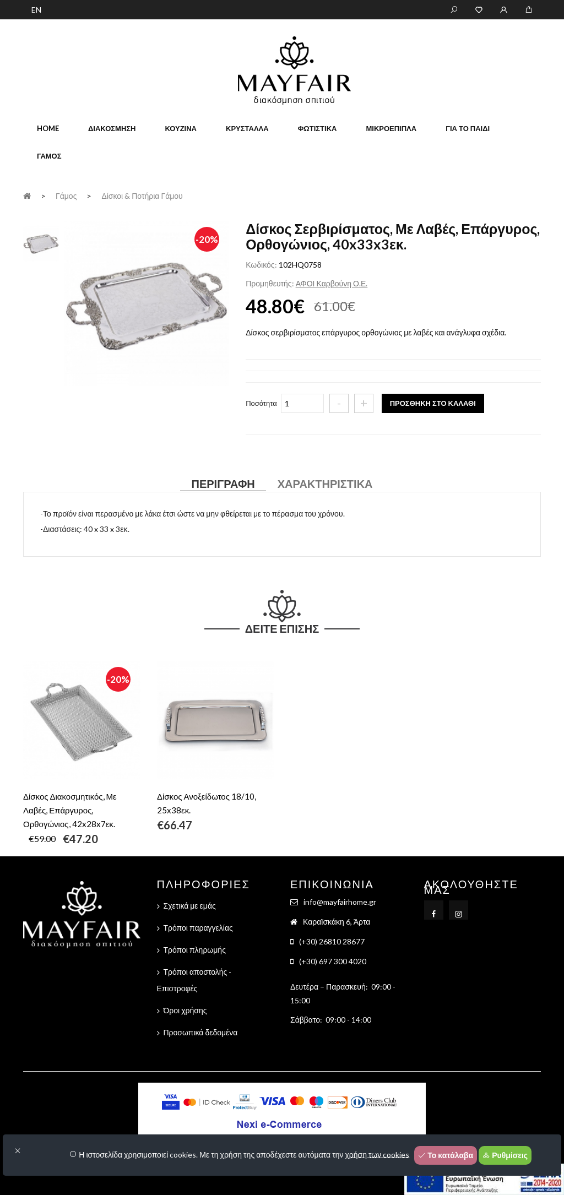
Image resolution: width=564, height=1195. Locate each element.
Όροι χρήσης (185, 1010)
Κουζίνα (181, 128)
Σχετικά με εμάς (190, 905)
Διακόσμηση (111, 128)
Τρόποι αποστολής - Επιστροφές (194, 980)
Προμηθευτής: (270, 283)
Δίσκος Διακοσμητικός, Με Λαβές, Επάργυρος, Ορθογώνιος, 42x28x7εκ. (70, 810)
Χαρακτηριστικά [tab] (325, 483)
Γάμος (49, 155)
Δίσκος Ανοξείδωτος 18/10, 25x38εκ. (206, 803)
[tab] (41, 242)
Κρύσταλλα (247, 128)
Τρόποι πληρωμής (195, 949)
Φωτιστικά (317, 128)
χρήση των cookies (377, 1154)
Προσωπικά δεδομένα (201, 1032)
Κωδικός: (261, 264)
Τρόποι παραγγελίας (198, 927)
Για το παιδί (468, 128)
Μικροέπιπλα (391, 128)
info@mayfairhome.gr (339, 901)
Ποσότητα (261, 403)
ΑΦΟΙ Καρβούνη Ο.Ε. (332, 283)
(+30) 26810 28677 (332, 941)
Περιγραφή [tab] (222, 483)
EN (36, 9)
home (48, 128)
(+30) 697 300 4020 (332, 961)
